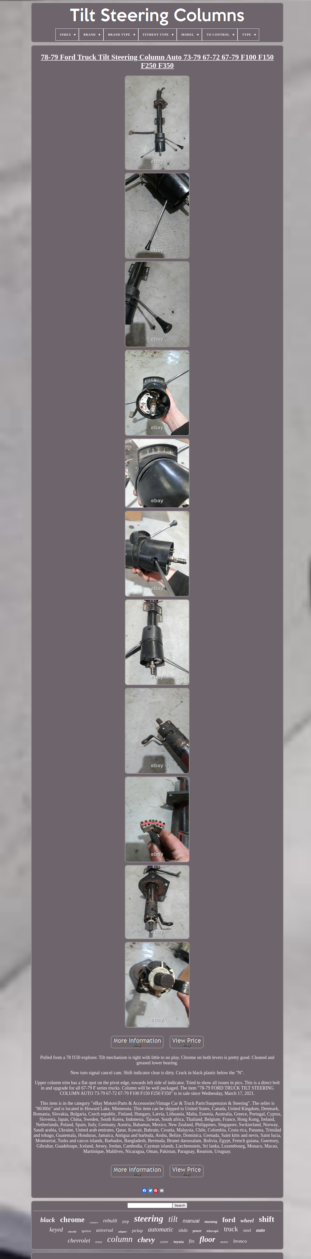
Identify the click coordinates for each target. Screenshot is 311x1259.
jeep (125, 1221)
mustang (210, 1222)
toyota (178, 1242)
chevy (146, 1240)
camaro (94, 1222)
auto (260, 1230)
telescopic (213, 1231)
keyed (56, 1229)
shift (266, 1219)
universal (104, 1230)
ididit (183, 1230)
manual (191, 1221)
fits (191, 1241)
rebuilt (110, 1221)
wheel (247, 1220)
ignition (86, 1231)
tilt (173, 1219)
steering (148, 1219)
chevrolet (79, 1240)
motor (224, 1242)
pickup (137, 1230)
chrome (72, 1219)
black (47, 1220)
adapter (122, 1231)
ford (228, 1220)
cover (164, 1242)
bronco (240, 1241)
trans (98, 1242)
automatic (160, 1229)
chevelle (72, 1231)
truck (231, 1229)
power (197, 1231)
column (119, 1239)
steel (247, 1230)
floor (207, 1239)
